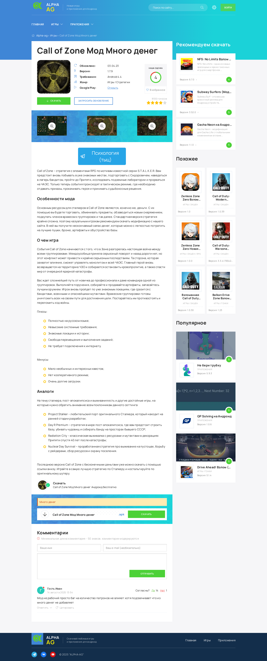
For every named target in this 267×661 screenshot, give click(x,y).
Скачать (55, 100)
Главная (38, 24)
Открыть (113, 87)
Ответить (42, 607)
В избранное (157, 90)
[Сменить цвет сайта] (214, 7)
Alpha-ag (41, 35)
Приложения (79, 24)
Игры (55, 24)
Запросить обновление (93, 100)
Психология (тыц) (99, 156)
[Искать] (202, 7)
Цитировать (67, 607)
